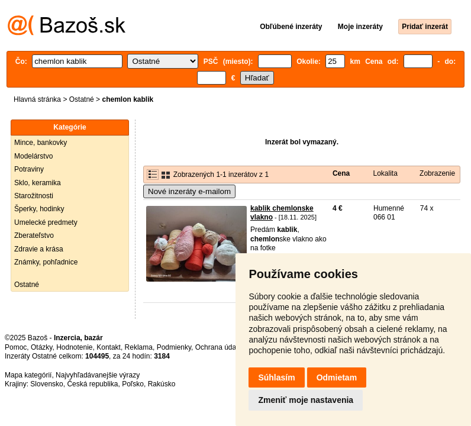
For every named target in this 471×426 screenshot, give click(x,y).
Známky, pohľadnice (46, 262)
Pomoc (16, 347)
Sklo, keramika (37, 183)
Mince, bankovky (40, 142)
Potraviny (29, 169)
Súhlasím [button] (276, 377)
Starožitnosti (33, 196)
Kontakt (108, 347)
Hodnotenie (74, 347)
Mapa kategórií (28, 375)
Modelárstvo (33, 156)
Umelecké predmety (46, 222)
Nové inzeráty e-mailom (189, 191)
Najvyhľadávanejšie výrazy (98, 375)
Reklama (139, 347)
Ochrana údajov (220, 347)
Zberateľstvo (34, 235)
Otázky (41, 347)
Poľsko (133, 384)
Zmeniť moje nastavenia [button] (305, 400)
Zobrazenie (437, 173)
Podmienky (174, 347)
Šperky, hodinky (39, 209)
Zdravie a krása (38, 249)
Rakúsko (162, 384)
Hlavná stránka (37, 99)
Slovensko (46, 384)
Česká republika (92, 384)
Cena (341, 173)
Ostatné (81, 99)
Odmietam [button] (337, 377)
